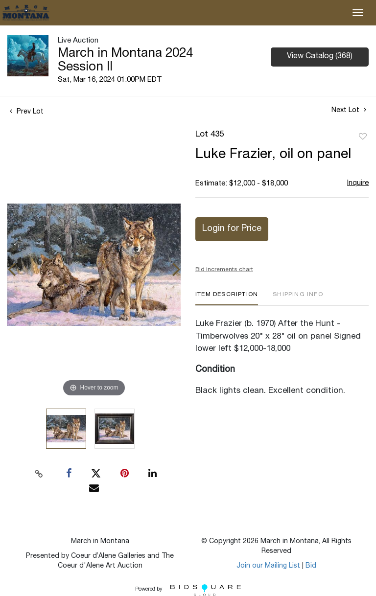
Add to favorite (363, 137)
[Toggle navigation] (358, 12)
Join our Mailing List (268, 566)
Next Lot (348, 110)
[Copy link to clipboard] (39, 474)
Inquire (358, 183)
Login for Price (231, 229)
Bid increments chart (224, 270)
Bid (311, 566)
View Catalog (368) (319, 57)
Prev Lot (27, 112)
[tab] (226, 298)
